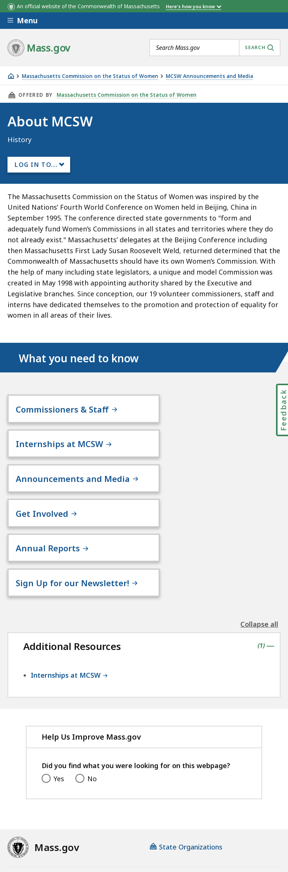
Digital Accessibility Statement (56, 799)
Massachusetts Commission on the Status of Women (90, 76)
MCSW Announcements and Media (209, 76)
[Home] (10, 76)
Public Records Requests (47, 819)
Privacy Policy (138, 799)
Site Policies (189, 799)
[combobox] (214, 47)
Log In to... (36, 165)
